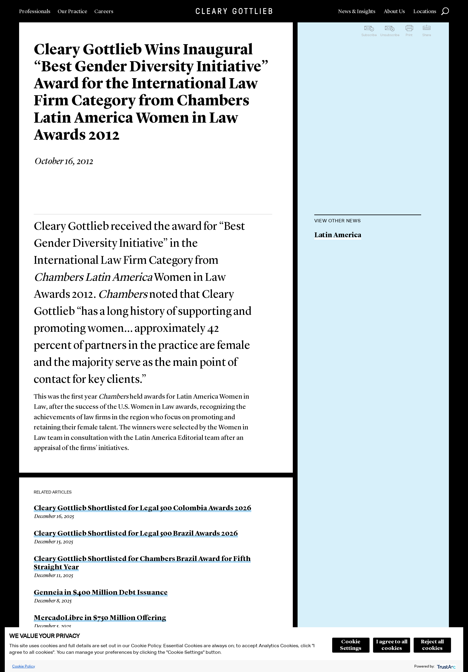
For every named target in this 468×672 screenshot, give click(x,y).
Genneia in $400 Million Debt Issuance (101, 593)
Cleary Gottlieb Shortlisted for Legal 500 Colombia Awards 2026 (142, 508)
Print (409, 35)
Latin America (337, 235)
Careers (103, 11)
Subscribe (369, 35)
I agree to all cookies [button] (391, 645)
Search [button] (445, 11)
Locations (424, 11)
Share (426, 35)
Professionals (34, 11)
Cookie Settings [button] (350, 645)
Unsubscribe (389, 35)
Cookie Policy (23, 666)
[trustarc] (446, 666)
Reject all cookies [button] (432, 645)
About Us (394, 11)
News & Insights (356, 11)
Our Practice (72, 11)
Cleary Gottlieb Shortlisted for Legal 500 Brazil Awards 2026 (136, 533)
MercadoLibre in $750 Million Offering (100, 618)
